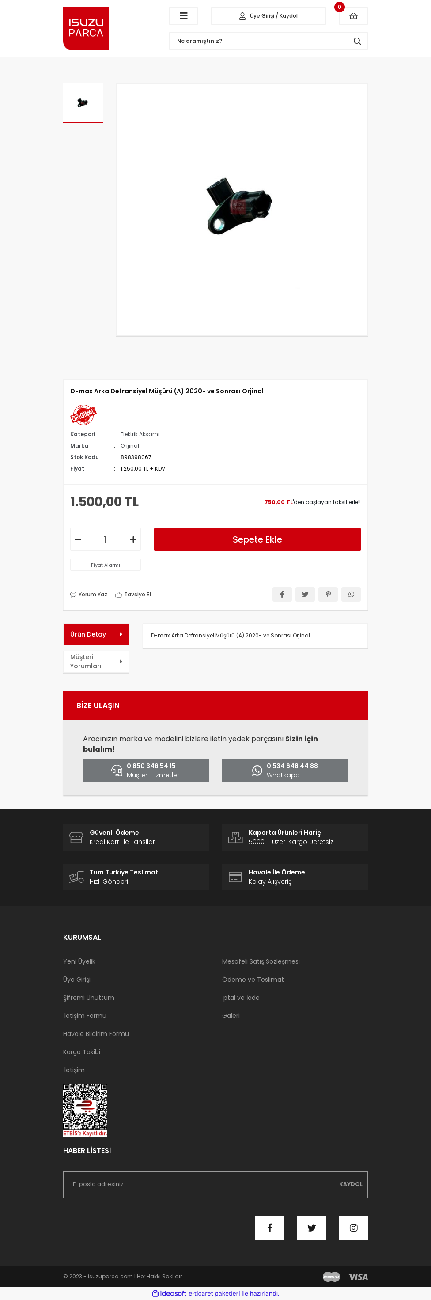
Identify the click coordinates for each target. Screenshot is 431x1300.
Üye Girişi (77, 979)
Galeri (231, 1015)
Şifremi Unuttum (88, 997)
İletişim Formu (84, 1015)
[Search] (268, 41)
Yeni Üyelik (79, 961)
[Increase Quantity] (133, 539)
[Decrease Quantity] (78, 539)
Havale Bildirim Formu (96, 1033)
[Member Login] (268, 16)
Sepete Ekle (257, 539)
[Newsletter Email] (215, 1184)
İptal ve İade (241, 997)
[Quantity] (105, 539)
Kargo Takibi (81, 1052)
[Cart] (353, 16)
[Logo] (109, 28)
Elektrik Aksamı (140, 434)
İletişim (74, 1070)
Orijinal (130, 445)
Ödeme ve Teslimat (253, 979)
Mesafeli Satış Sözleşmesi (261, 961)
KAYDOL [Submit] (351, 1184)
